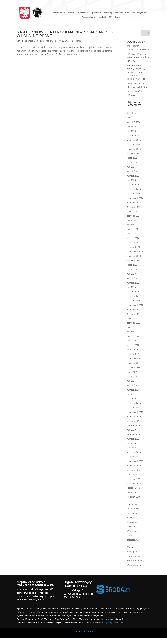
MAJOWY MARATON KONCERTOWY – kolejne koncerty (138, 57)
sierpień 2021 (133, 367)
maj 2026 (131, 117)
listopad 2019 (133, 456)
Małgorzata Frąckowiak (45, 40)
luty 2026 (131, 131)
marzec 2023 (133, 282)
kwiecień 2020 (133, 434)
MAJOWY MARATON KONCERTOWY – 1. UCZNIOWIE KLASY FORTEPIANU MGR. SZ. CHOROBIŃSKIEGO (137, 72)
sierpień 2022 (133, 313)
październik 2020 (135, 412)
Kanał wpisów (133, 556)
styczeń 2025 (133, 184)
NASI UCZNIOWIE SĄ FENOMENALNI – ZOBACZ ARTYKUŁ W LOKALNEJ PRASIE (65, 33)
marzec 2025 (133, 175)
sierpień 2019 (133, 470)
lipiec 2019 (132, 474)
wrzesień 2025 (134, 149)
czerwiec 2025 (133, 162)
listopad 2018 (133, 487)
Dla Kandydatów (139, 13)
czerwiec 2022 (133, 322)
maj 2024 (131, 220)
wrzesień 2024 (134, 202)
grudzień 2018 (134, 483)
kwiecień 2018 (133, 496)
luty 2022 (131, 340)
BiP (110, 17)
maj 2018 (131, 492)
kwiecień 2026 (133, 122)
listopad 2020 (133, 407)
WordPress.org (134, 565)
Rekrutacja (132, 526)
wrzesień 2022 (134, 309)
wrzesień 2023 (134, 256)
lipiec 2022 (132, 318)
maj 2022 (131, 327)
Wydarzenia (82, 13)
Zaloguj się (132, 551)
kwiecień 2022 (133, 331)
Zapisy (130, 535)
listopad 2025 (133, 144)
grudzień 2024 (134, 189)
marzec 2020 (133, 438)
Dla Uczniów (120, 13)
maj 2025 (131, 166)
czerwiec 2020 (133, 425)
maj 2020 (131, 429)
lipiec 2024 (132, 211)
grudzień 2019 (134, 452)
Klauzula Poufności (83, 631)
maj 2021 (131, 380)
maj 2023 (131, 273)
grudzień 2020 (134, 403)
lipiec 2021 (132, 372)
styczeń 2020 (133, 447)
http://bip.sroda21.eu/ (114, 622)
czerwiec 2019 (133, 479)
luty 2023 (131, 287)
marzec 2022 (133, 336)
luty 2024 (131, 233)
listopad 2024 (133, 193)
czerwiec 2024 (133, 215)
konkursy (131, 517)
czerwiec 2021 (133, 376)
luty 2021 (131, 394)
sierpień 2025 (133, 153)
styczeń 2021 (133, 398)
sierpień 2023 (133, 260)
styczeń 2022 (133, 345)
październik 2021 (135, 358)
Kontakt (102, 17)
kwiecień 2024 (133, 224)
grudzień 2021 (134, 349)
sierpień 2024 (133, 206)
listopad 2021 (133, 354)
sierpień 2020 (133, 420)
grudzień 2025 (134, 140)
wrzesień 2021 (134, 363)
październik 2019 (135, 461)
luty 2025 (131, 180)
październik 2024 (135, 198)
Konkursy (108, 13)
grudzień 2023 (134, 242)
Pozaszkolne (87, 17)
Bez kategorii (78, 40)
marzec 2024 (133, 229)
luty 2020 (131, 443)
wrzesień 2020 (134, 416)
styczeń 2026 (133, 135)
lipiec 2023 (132, 264)
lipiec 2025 (132, 157)
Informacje (57, 13)
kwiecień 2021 (133, 385)
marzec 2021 (133, 389)
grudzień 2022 (134, 296)
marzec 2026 (133, 126)
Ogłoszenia (96, 13)
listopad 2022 (133, 300)
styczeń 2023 (133, 291)
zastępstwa (132, 539)
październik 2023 (135, 251)
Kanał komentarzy (135, 560)
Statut (117, 17)
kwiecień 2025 (133, 171)
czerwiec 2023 (133, 269)
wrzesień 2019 (134, 465)
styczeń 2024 (133, 238)
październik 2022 (135, 305)
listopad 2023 (133, 247)
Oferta (71, 13)
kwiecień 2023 (133, 278)
